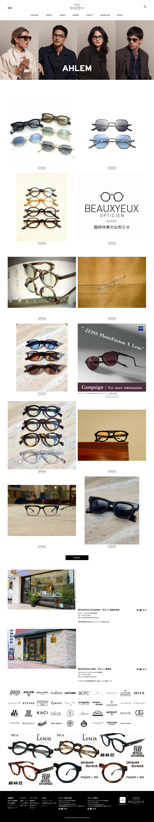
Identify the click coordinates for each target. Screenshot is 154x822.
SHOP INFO (34, 15)
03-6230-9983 (86, 674)
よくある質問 (23, 803)
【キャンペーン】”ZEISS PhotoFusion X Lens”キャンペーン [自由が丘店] (97, 393)
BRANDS (76, 15)
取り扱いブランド (12, 808)
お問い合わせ (23, 805)
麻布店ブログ (33, 805)
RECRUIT (120, 15)
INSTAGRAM (42, 168)
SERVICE (63, 15)
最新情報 (32, 801)
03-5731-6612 (86, 615)
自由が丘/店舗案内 (13, 801)
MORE (77, 558)
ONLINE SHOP (105, 15)
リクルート (45, 805)
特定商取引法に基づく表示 (49, 803)
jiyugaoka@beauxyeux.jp (90, 617)
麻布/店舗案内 (11, 803)
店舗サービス (23, 801)
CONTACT (89, 15)
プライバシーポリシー (48, 801)
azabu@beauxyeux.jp (89, 677)
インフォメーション (111, 396)
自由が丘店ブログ (34, 803)
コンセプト (11, 805)
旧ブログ (32, 808)
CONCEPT (49, 15)
